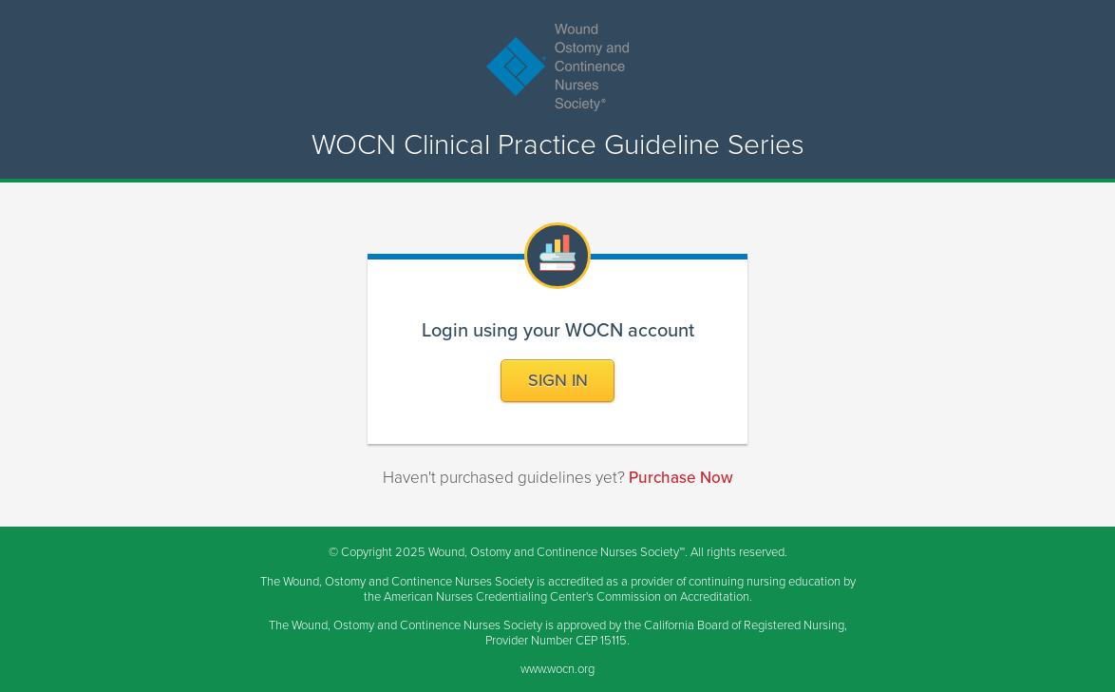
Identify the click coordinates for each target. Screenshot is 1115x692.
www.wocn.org (557, 669)
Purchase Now (681, 478)
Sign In (558, 380)
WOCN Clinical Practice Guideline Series (558, 145)
